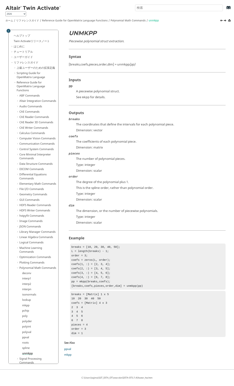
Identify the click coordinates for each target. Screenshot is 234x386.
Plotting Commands (31, 162)
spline (26, 247)
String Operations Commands (30, 278)
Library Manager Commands (37, 131)
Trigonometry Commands (35, 302)
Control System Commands (36, 48)
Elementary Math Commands (37, 83)
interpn (26, 189)
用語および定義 (26, 351)
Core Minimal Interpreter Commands (35, 56)
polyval (26, 231)
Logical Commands (31, 142)
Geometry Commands (33, 94)
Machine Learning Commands (30, 149)
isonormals (29, 194)
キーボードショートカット (33, 346)
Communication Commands (37, 43)
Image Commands (31, 120)
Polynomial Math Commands (128, 20)
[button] (17, 33)
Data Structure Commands (36, 63)
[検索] (216, 7)
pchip (25, 210)
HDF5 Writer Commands (34, 110)
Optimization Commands (35, 156)
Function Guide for (32, 333)
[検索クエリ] (179, 8)
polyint (26, 226)
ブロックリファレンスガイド (34, 326)
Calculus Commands (32, 32)
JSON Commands (30, 126)
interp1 (26, 178)
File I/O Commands (31, 88)
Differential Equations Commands (33, 76)
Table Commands (30, 291)
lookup (26, 199)
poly (25, 215)
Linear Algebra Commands (36, 136)
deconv (26, 172)
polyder (27, 221)
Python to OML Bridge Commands (33, 319)
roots (25, 242)
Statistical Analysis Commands (30, 269)
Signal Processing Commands (30, 260)
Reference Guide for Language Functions (75, 20)
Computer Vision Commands (37, 38)
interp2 (26, 183)
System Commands (31, 286)
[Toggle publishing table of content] (8, 31)
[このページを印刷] (229, 20)
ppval (25, 237)
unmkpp (154, 20)
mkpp (25, 205)
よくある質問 (22, 356)
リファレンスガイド (27, 20)
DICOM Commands (31, 68)
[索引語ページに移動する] (225, 9)
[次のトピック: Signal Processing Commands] (225, 21)
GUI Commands (29, 99)
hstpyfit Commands (31, 115)
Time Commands (30, 297)
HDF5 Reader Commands (35, 104)
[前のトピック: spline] (221, 21)
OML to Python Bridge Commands (33, 309)
